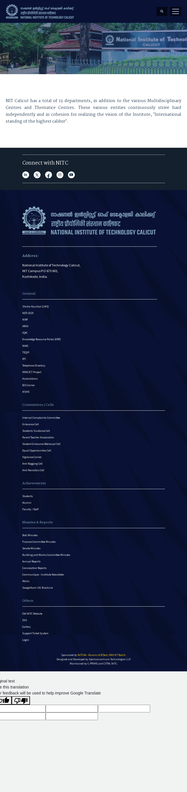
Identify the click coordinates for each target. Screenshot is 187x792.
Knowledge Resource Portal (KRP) (41, 339)
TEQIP (25, 352)
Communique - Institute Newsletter (43, 574)
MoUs (25, 581)
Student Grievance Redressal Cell (41, 444)
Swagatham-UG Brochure (37, 588)
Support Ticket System (35, 633)
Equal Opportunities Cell (36, 450)
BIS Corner (28, 385)
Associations (30, 378)
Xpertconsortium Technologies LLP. (110, 659)
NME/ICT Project (31, 372)
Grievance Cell (30, 424)
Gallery (26, 627)
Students (27, 496)
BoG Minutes (30, 535)
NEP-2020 (28, 313)
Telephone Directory (33, 365)
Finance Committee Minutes (39, 542)
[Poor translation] (21, 700)
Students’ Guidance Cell (36, 431)
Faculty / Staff (30, 509)
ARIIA (25, 326)
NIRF (25, 319)
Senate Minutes (31, 548)
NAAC (25, 346)
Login (25, 640)
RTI (24, 359)
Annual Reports (31, 561)
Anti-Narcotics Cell (33, 470)
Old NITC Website (32, 613)
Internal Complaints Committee (41, 418)
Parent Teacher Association (38, 437)
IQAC (25, 333)
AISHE (25, 392)
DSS (24, 620)
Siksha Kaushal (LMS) (35, 306)
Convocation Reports (34, 568)
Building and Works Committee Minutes (46, 555)
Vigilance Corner (32, 457)
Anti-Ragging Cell (32, 463)
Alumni (26, 503)
